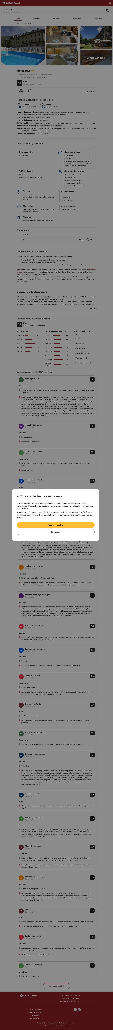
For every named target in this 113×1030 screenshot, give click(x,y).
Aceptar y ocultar (56, 525)
